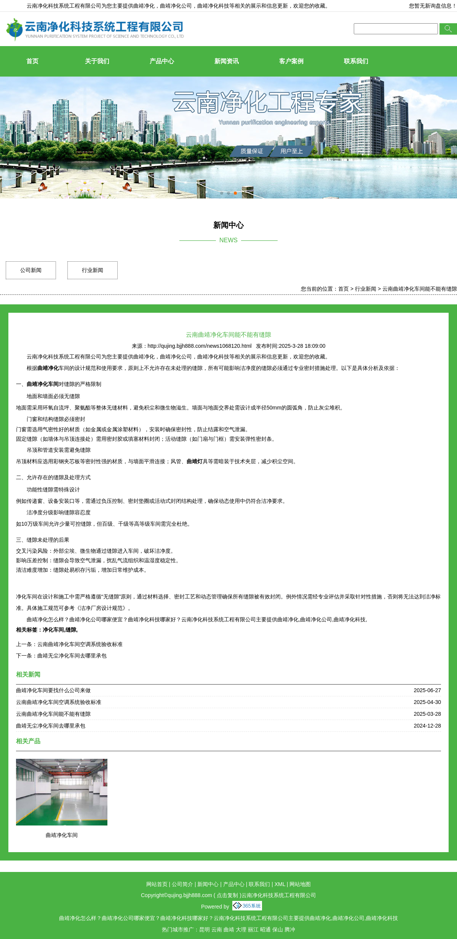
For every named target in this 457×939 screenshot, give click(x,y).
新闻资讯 (226, 61)
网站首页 (157, 884)
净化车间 (53, 630)
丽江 (253, 929)
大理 (241, 929)
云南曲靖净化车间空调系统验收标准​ (80, 644)
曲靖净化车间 (62, 835)
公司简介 (182, 884)
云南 (216, 929)
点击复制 (227, 895)
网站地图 (300, 884)
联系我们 (356, 61)
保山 (277, 929)
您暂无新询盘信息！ (433, 6)
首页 (32, 61)
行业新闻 (92, 270)
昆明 (204, 929)
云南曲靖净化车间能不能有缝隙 (419, 289)
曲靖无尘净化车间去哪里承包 (72, 656)
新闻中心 (208, 884)
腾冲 (289, 929)
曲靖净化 (144, 6)
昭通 (265, 929)
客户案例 (291, 61)
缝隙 (71, 630)
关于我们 (97, 61)
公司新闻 (31, 270)
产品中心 (162, 61)
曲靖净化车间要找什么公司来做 (53, 690)
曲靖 (229, 929)
